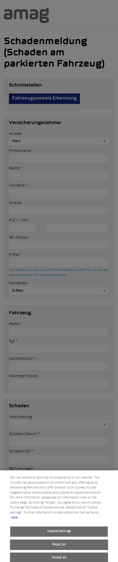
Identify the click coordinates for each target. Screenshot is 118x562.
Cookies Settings (59, 533)
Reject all (59, 546)
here (14, 520)
